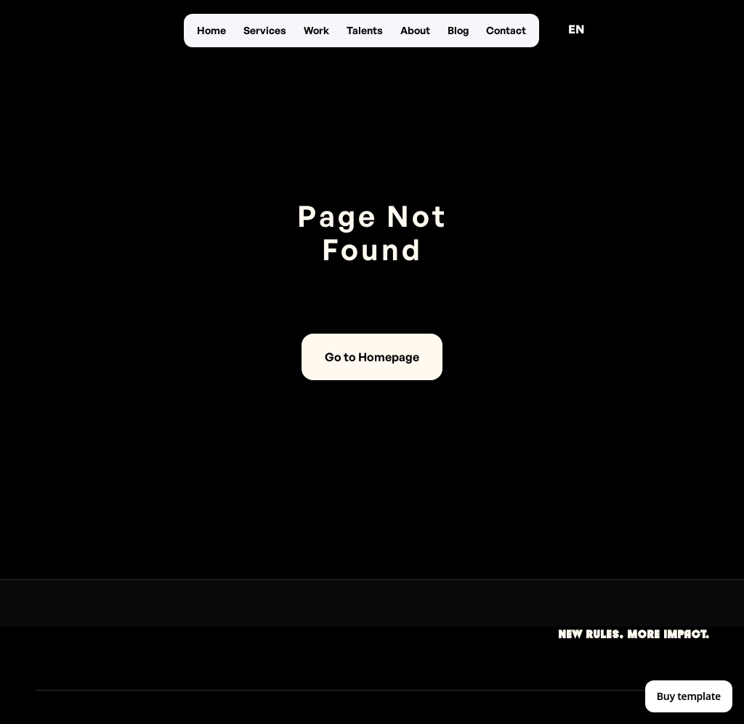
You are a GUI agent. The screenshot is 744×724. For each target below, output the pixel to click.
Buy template (689, 696)
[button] (576, 29)
